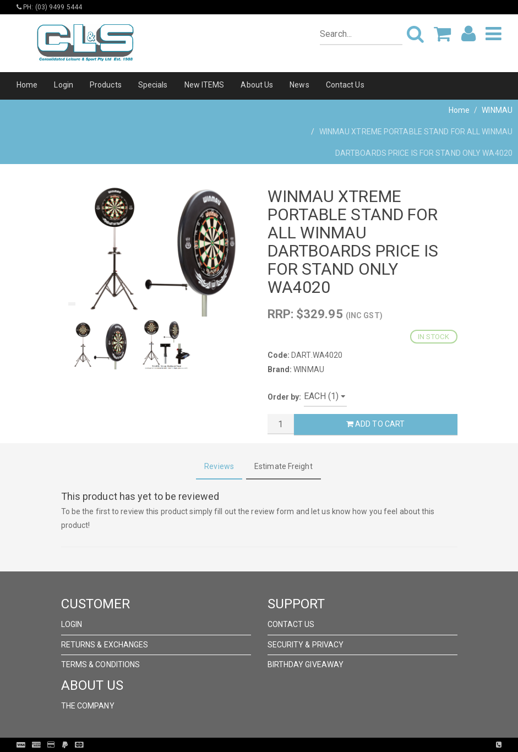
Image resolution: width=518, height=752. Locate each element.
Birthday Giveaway (306, 664)
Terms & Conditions (100, 664)
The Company (87, 705)
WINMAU (497, 110)
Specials (153, 84)
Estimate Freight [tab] (283, 466)
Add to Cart (375, 423)
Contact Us (345, 84)
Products (106, 84)
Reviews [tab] (219, 466)
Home (27, 84)
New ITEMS (204, 84)
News (299, 84)
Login (63, 84)
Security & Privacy (306, 644)
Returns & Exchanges (105, 644)
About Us (257, 84)
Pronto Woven (281, 745)
